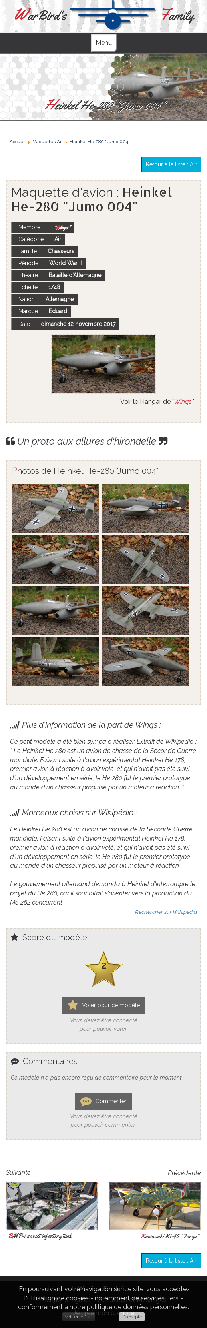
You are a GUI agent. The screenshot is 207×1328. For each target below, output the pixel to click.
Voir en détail (79, 1317)
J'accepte (131, 1317)
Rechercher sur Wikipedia (166, 912)
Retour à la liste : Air (171, 164)
